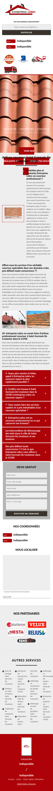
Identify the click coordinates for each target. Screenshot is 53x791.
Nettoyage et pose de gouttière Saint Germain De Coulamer (34, 712)
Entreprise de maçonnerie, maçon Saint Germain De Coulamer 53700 (22, 681)
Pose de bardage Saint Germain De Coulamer (9, 677)
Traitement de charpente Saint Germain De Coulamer (9, 716)
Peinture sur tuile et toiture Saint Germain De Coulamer (9, 696)
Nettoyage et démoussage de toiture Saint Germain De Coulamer (47, 681)
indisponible (24, 41)
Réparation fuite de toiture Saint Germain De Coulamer (22, 704)
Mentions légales (26, 784)
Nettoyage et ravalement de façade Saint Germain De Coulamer (34, 690)
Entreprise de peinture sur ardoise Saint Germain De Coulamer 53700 (47, 708)
